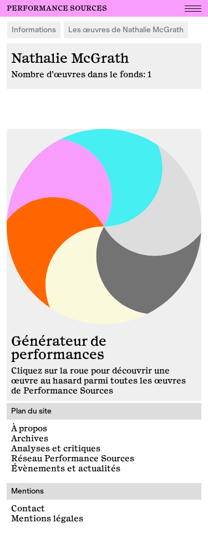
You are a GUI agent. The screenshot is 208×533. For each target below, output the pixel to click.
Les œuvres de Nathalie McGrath (126, 29)
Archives (29, 439)
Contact (28, 509)
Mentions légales (47, 519)
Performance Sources (57, 8)
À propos (29, 429)
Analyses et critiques (55, 449)
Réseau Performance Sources (72, 459)
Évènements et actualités (65, 469)
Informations (34, 29)
